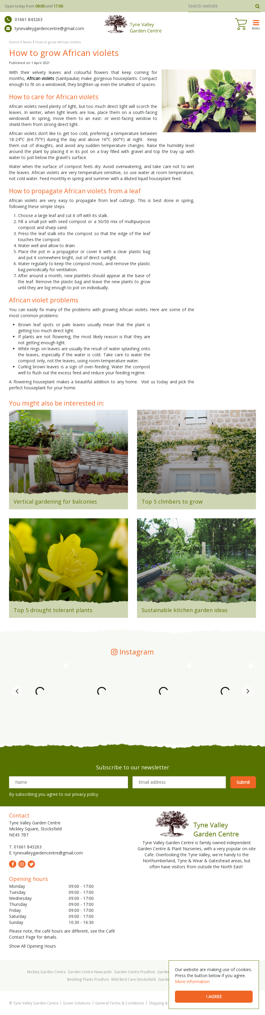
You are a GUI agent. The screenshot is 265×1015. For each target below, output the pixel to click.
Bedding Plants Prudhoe (88, 979)
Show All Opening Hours (32, 946)
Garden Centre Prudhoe (134, 971)
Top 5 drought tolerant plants (53, 610)
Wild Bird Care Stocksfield (133, 979)
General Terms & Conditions (119, 1003)
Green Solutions (77, 1003)
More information (192, 981)
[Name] (68, 782)
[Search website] (224, 6)
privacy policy (85, 794)
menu (256, 28)
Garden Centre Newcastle (90, 971)
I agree (214, 996)
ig (22, 864)
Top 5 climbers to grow (172, 501)
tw (31, 864)
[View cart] (241, 24)
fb (12, 864)
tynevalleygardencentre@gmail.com (44, 28)
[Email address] (179, 782)
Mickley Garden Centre (46, 971)
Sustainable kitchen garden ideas (185, 610)
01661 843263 (23, 19)
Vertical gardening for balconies (55, 501)
